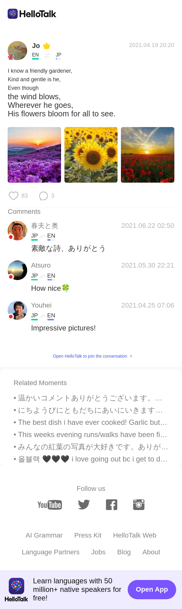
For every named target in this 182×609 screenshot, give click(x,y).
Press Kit (87, 535)
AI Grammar (44, 535)
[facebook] (111, 504)
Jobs (98, 552)
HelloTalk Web (134, 535)
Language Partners (50, 552)
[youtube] (50, 505)
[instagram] (138, 504)
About (151, 552)
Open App (152, 589)
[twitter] (84, 505)
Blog (124, 552)
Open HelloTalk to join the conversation (90, 356)
